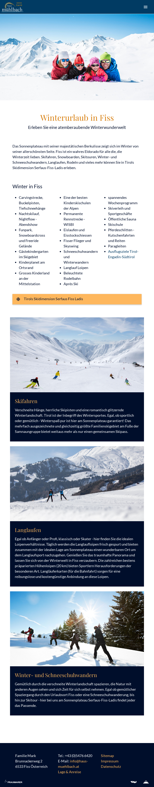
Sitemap (107, 755)
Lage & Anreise (69, 772)
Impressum (110, 761)
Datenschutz (111, 766)
